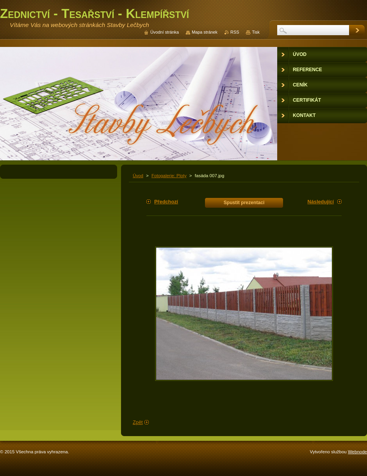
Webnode (357, 451)
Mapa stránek (204, 32)
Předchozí (166, 202)
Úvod (138, 175)
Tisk (256, 32)
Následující (320, 202)
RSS (234, 32)
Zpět (138, 422)
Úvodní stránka (164, 32)
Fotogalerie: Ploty (169, 175)
